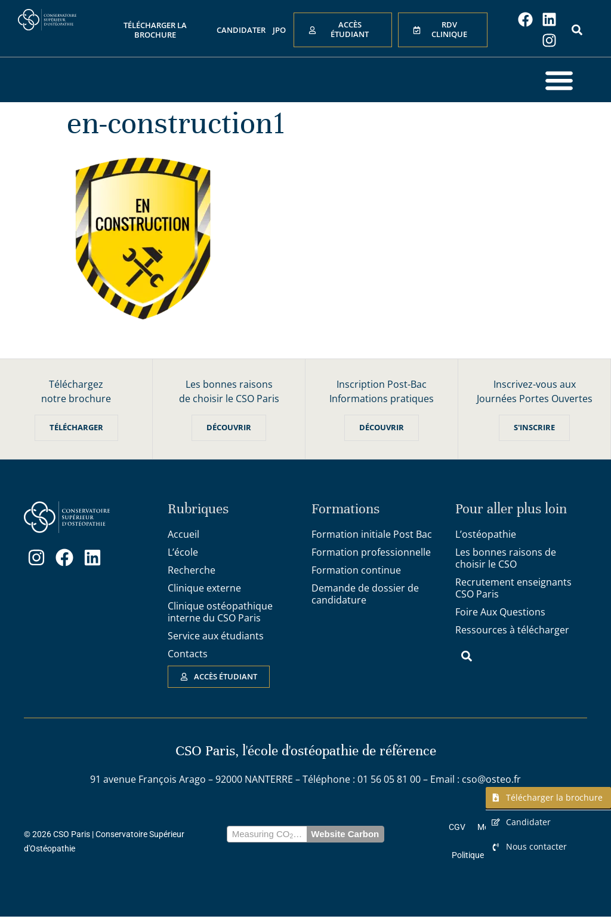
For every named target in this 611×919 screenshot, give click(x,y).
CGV (457, 827)
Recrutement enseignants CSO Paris (513, 588)
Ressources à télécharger (512, 629)
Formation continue (356, 570)
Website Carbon (345, 835)
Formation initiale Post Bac (371, 534)
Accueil (183, 534)
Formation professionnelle (371, 552)
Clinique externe (204, 588)
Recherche (191, 570)
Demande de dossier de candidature (365, 593)
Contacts (188, 653)
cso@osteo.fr (491, 779)
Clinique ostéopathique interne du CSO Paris (220, 611)
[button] (558, 79)
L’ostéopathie (485, 534)
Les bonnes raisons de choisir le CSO (505, 558)
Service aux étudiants (216, 635)
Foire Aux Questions (500, 611)
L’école (183, 552)
